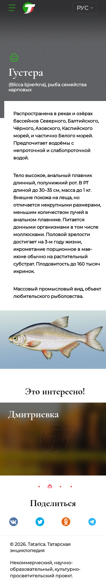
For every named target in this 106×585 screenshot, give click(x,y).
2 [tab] (50, 486)
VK (13, 521)
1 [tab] (39, 486)
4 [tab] (71, 486)
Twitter (39, 521)
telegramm (92, 521)
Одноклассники (65, 521)
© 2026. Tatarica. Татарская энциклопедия (40, 548)
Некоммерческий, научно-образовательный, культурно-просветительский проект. (45, 569)
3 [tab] (60, 486)
